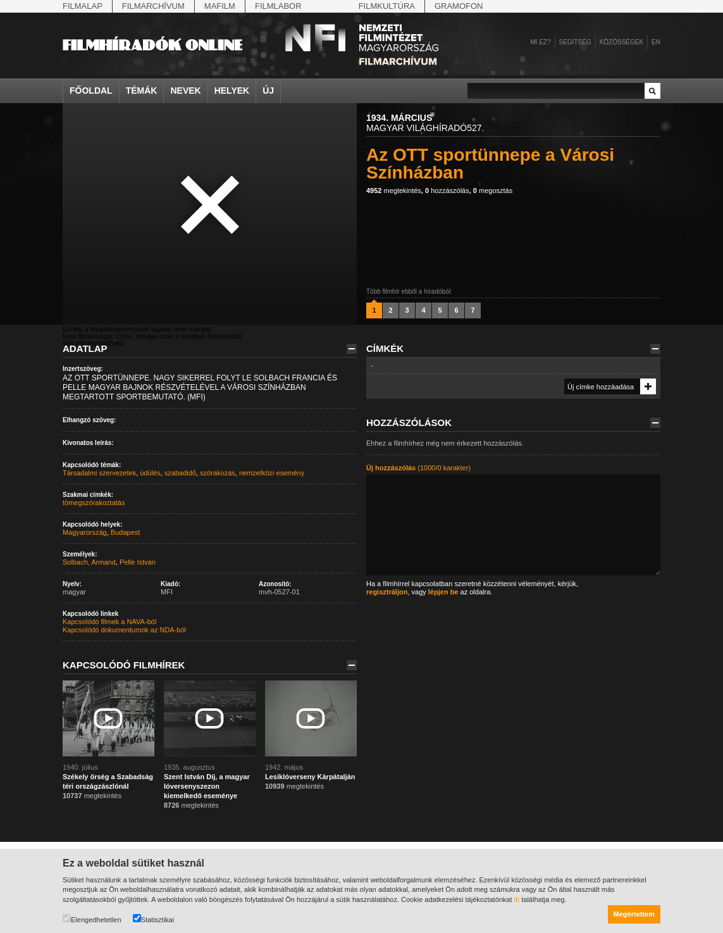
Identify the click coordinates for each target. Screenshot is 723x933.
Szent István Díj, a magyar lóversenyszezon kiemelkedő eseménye (207, 786)
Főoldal (91, 90)
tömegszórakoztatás (94, 502)
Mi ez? (540, 42)
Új (268, 90)
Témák (142, 90)
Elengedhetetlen (92, 919)
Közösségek (621, 42)
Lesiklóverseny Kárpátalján (310, 776)
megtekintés (393, 190)
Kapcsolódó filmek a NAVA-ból (109, 621)
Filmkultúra (387, 6)
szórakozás (217, 473)
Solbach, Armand (89, 562)
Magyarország (85, 532)
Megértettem (634, 914)
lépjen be (443, 592)
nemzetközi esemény (271, 473)
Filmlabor (278, 6)
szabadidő (180, 473)
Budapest (125, 532)
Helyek (232, 90)
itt (517, 899)
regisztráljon (386, 592)
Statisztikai (154, 919)
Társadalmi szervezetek (99, 473)
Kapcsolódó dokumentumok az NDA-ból (124, 630)
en (656, 42)
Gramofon (459, 6)
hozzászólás (447, 190)
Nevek (185, 90)
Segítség (575, 42)
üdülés (150, 473)
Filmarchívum (153, 6)
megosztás (492, 190)
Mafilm (219, 6)
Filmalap (82, 6)
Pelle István (138, 562)
